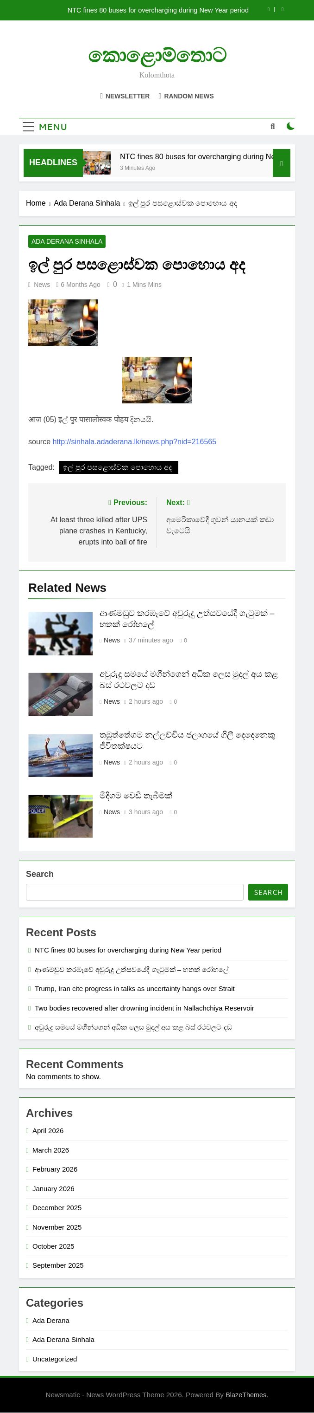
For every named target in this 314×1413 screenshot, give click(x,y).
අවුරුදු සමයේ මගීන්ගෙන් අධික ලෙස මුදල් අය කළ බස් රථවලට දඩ (134, 1027)
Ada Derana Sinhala (66, 242)
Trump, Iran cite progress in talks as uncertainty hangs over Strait (135, 989)
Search (40, 875)
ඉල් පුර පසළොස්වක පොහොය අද (118, 468)
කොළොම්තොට (157, 55)
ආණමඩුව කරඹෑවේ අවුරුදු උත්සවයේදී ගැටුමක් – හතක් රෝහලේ (131, 970)
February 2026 (54, 1170)
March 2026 (50, 1150)
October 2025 (53, 1247)
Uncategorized (54, 1359)
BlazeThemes (246, 1395)
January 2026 (53, 1189)
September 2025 (58, 1266)
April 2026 (47, 1131)
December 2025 (57, 1208)
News (42, 285)
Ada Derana (50, 1321)
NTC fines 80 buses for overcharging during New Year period (158, 10)
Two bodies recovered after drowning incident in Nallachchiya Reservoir (144, 1008)
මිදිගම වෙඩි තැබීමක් (136, 796)
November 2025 (57, 1228)
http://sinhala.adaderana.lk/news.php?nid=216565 (134, 442)
